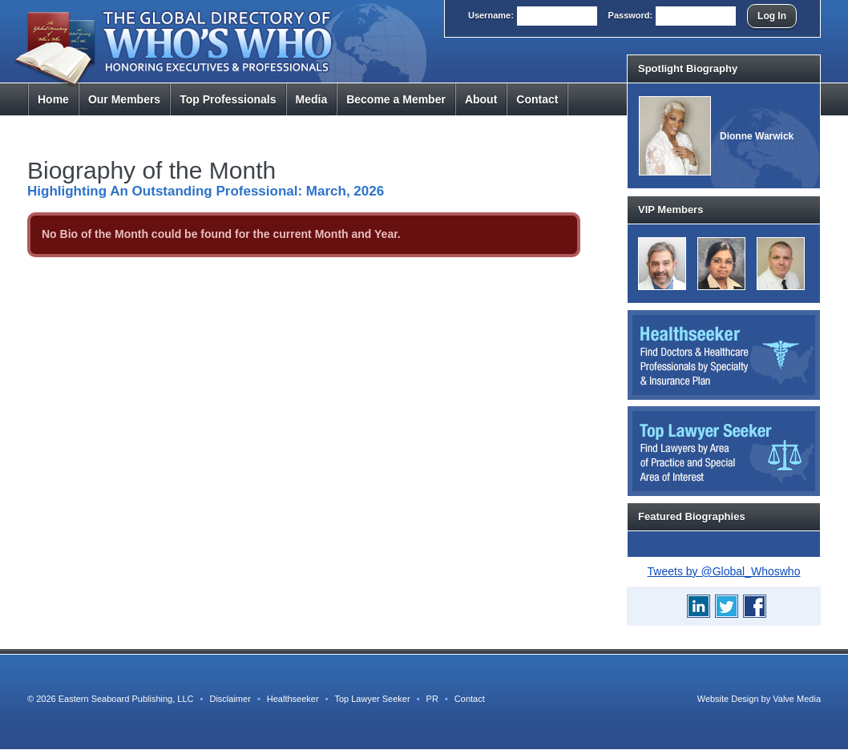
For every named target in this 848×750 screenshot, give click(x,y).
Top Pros (228, 99)
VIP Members (670, 210)
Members (124, 99)
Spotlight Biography (687, 68)
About (481, 99)
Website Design (728, 699)
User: (491, 15)
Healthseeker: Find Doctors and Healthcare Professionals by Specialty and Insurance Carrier (724, 355)
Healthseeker (293, 699)
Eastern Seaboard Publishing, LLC (126, 699)
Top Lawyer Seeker (372, 699)
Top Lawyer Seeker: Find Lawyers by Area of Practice (724, 451)
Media (312, 99)
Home (53, 99)
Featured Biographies (691, 516)
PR (432, 699)
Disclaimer (229, 699)
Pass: (630, 15)
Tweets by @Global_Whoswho (724, 571)
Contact (537, 99)
